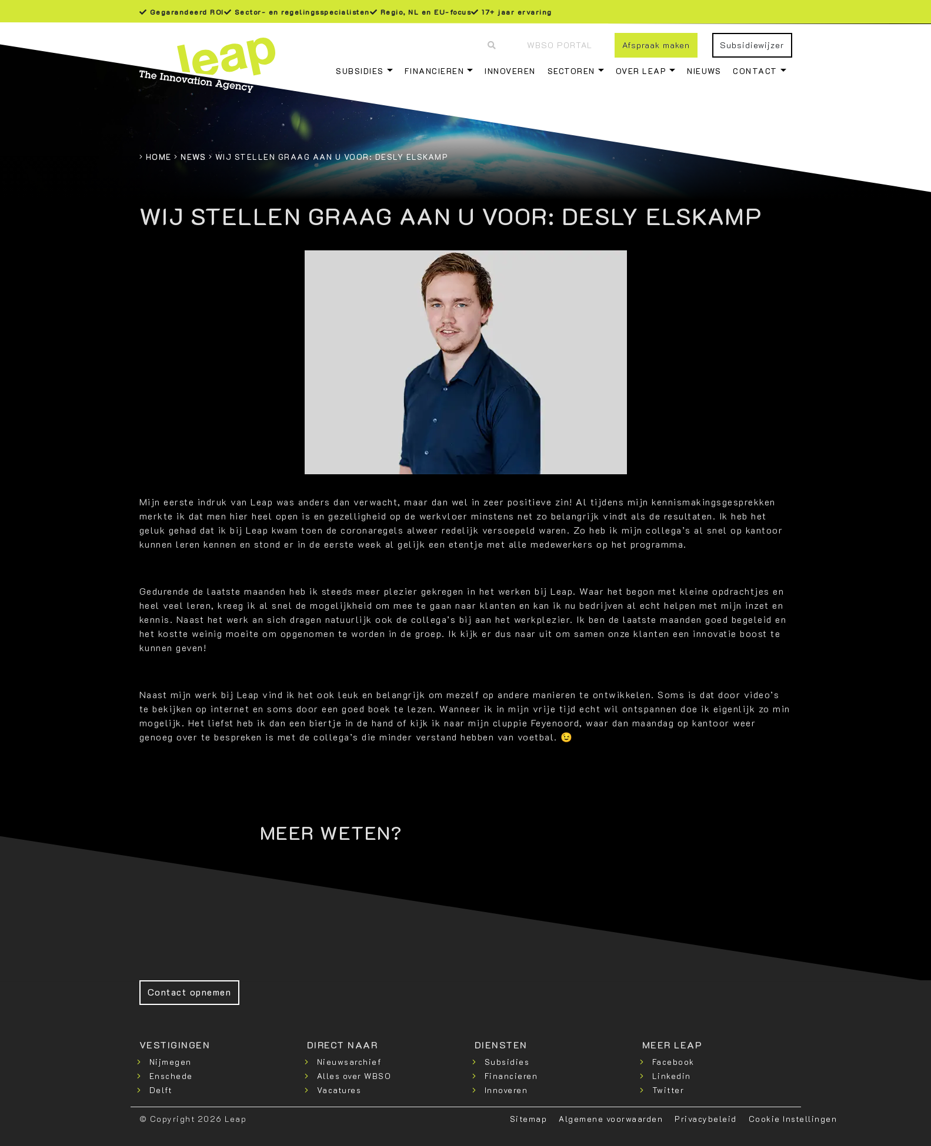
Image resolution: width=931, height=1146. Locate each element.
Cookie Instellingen (793, 1119)
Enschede (171, 1076)
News (193, 157)
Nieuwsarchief (349, 1062)
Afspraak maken (656, 45)
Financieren (435, 71)
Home (159, 157)
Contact (755, 71)
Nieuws (704, 71)
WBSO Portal (559, 45)
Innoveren (510, 71)
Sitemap (529, 1119)
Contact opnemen (190, 992)
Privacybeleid (706, 1119)
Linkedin (671, 1076)
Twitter (668, 1090)
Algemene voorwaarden (611, 1119)
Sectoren (571, 71)
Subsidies (360, 71)
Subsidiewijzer (752, 45)
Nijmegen (170, 1062)
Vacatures (339, 1090)
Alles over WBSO (354, 1076)
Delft (160, 1090)
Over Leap (641, 71)
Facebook (673, 1062)
